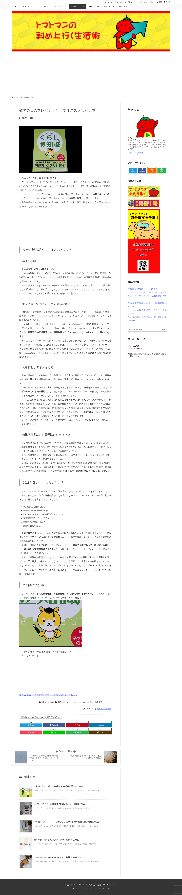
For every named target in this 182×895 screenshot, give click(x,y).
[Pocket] (31, 732)
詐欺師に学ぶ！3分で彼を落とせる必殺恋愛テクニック (58, 786)
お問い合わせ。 (132, 2)
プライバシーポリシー (147, 2)
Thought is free (103, 889)
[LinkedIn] (100, 725)
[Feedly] (77, 732)
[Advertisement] (91, 74)
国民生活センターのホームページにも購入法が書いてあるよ (48, 695)
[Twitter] (31, 725)
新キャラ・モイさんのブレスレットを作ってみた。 (57, 840)
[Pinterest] (77, 725)
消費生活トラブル (102, 702)
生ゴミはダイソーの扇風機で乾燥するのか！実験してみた (60, 804)
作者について (119, 2)
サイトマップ (107, 2)
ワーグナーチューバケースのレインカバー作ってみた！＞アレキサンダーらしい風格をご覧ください (147, 295)
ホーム (16, 97)
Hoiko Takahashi (104, 708)
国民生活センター (65, 702)
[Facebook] (54, 725)
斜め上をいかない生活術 (83, 702)
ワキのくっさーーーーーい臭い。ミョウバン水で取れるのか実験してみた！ (68, 822)
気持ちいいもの (29, 97)
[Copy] (100, 732)
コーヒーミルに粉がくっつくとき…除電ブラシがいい (58, 857)
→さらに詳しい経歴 (136, 153)
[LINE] (54, 732)
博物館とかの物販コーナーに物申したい (143, 289)
